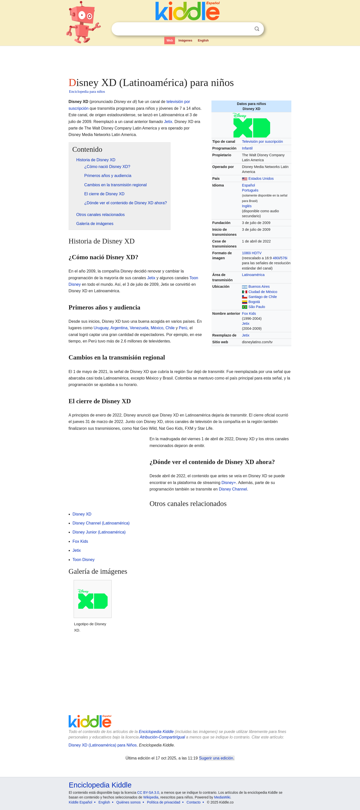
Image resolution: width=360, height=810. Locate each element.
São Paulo (256, 307)
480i (276, 258)
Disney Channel (233, 489)
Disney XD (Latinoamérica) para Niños (103, 745)
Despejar (246, 29)
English (203, 40)
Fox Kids (249, 314)
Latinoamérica (253, 275)
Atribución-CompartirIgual (162, 737)
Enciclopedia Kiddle (156, 732)
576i (284, 258)
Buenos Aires (259, 286)
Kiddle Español (80, 802)
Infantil (247, 148)
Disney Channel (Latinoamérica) (101, 523)
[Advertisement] (180, 60)
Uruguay (101, 328)
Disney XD (82, 514)
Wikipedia (151, 797)
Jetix (245, 324)
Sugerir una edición (216, 758)
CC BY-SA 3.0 (148, 792)
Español (248, 185)
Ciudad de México (262, 292)
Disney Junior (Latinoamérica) (99, 532)
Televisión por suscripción (262, 142)
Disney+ (228, 482)
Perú (183, 328)
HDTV (257, 253)
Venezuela (139, 328)
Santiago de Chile (262, 297)
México (157, 328)
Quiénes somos (128, 802)
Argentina (119, 328)
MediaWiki (222, 797)
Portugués (250, 190)
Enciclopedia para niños (87, 92)
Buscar (257, 28)
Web (170, 40)
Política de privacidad (163, 802)
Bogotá (254, 302)
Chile (170, 328)
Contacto (193, 802)
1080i (246, 253)
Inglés (246, 206)
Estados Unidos (261, 178)
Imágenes (185, 40)
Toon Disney (84, 560)
